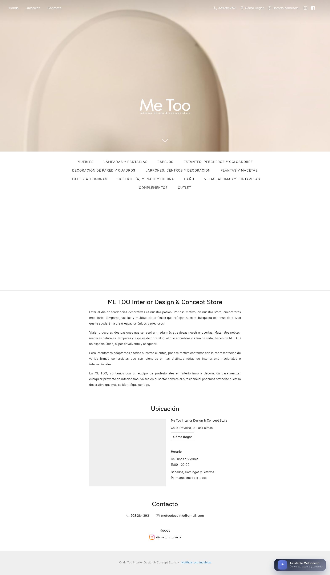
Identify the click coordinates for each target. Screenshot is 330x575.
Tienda (13, 8)
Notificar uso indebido (196, 562)
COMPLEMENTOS (153, 188)
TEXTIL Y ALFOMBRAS (88, 179)
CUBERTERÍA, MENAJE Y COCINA (145, 179)
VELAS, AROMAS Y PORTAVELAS (232, 179)
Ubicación (33, 8)
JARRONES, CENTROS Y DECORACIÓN (177, 170)
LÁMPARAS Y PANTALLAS (126, 162)
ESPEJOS (165, 162)
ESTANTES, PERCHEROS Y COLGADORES (218, 162)
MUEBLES (85, 162)
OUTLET (184, 188)
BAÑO (189, 179)
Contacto (54, 8)
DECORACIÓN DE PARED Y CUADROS (103, 170)
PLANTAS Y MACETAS (239, 170)
